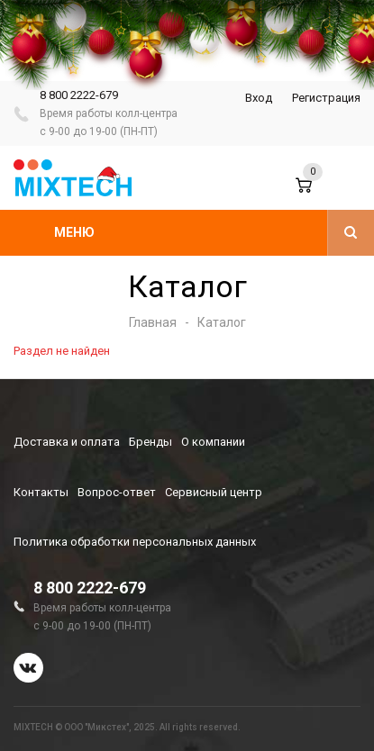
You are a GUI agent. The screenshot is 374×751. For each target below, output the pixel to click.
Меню (74, 232)
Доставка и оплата (67, 441)
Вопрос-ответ (117, 492)
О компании (213, 441)
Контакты (41, 492)
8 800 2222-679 (79, 95)
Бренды (150, 441)
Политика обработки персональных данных (135, 541)
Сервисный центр (213, 492)
